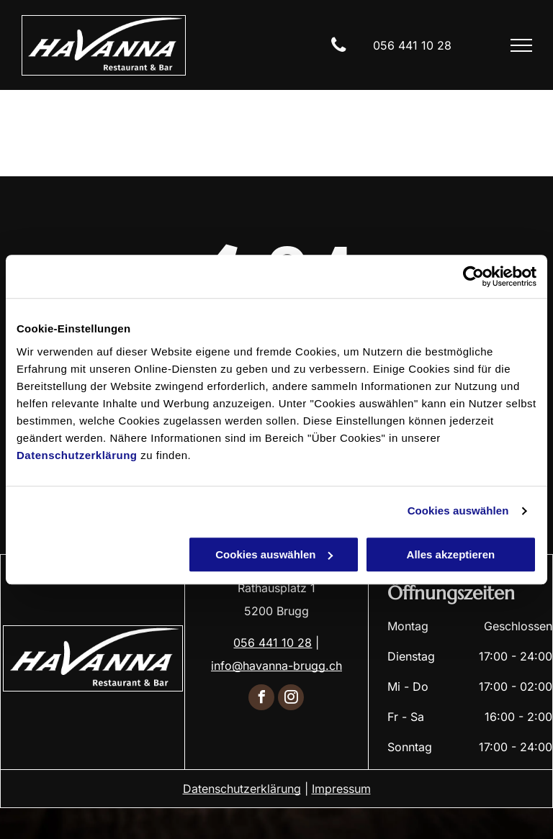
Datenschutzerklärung (77, 455)
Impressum (341, 788)
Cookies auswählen (458, 510)
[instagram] (291, 699)
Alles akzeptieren (451, 554)
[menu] (521, 45)
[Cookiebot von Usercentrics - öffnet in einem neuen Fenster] (473, 276)
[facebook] (261, 699)
